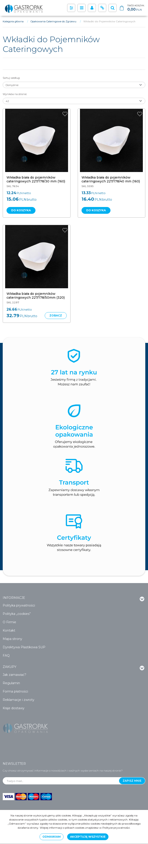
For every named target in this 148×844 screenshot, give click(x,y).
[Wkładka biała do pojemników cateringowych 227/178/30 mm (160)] (36, 179)
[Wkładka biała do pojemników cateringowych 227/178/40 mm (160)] (111, 179)
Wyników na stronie (15, 94)
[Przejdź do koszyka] (135, 8)
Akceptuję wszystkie (88, 836)
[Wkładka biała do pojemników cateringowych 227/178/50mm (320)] (36, 296)
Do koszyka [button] (21, 210)
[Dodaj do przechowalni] (64, 114)
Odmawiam (51, 836)
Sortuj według (11, 77)
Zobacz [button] (55, 315)
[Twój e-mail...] (61, 780)
